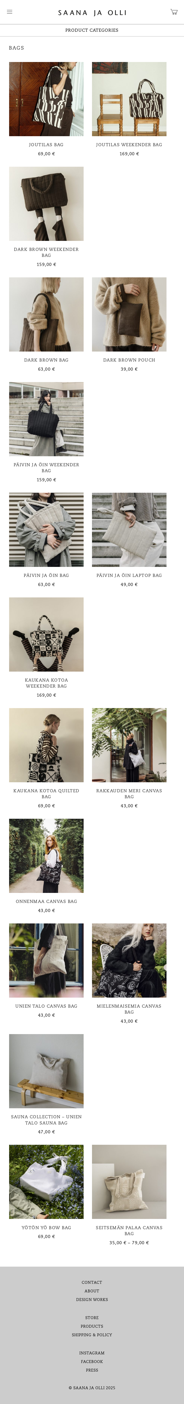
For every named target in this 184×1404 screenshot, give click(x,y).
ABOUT (92, 1291)
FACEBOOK (92, 1362)
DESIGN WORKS (92, 1300)
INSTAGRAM (92, 1353)
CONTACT (92, 1283)
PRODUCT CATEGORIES (92, 30)
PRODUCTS (92, 1327)
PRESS (92, 1371)
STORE (92, 1318)
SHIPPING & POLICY (92, 1335)
